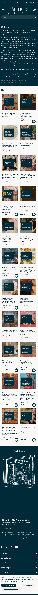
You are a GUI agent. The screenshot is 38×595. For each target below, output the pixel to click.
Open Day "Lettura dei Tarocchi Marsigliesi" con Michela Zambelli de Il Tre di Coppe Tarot (27, 270)
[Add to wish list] (16, 96)
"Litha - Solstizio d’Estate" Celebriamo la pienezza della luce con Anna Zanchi (9, 395)
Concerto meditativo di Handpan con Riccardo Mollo (9, 269)
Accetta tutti (9, 585)
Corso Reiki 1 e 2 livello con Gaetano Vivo (27, 428)
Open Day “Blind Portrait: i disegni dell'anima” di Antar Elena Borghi (8, 239)
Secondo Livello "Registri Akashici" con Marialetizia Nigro (27, 114)
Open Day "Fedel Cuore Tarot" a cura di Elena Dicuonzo (9, 114)
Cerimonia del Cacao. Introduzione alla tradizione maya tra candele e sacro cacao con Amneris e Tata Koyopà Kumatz (10, 431)
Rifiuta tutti (28, 585)
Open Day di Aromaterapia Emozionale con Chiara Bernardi (27, 300)
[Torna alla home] (19, 10)
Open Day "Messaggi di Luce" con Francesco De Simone (9, 331)
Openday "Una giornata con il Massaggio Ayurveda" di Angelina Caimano (27, 239)
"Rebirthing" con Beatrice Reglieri (7, 361)
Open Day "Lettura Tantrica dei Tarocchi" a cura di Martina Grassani (27, 332)
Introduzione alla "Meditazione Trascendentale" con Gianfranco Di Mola (8, 300)
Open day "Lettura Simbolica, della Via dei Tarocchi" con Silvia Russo (27, 176)
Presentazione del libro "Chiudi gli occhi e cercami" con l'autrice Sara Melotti (9, 207)
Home (3, 22)
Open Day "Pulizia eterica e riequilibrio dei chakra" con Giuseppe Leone (10, 146)
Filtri (3, 90)
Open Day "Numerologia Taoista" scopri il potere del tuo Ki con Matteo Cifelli (10, 176)
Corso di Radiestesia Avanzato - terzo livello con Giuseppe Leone (27, 206)
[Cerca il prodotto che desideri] (17, 17)
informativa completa (17, 581)
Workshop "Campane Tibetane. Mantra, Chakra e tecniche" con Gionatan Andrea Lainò (27, 363)
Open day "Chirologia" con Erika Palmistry (27, 144)
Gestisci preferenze (11, 589)
